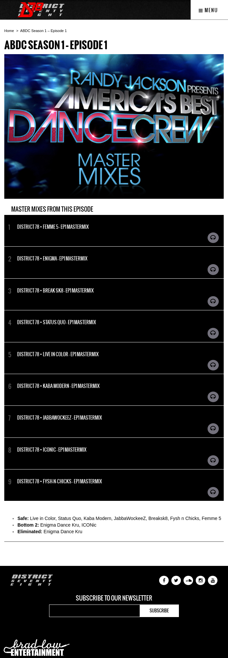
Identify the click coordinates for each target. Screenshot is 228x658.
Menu (208, 10)
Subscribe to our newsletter (114, 598)
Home (9, 31)
